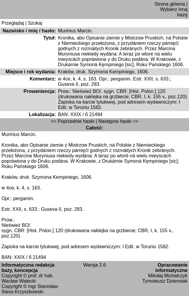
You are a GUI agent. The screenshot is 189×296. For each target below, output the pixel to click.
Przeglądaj (12, 23)
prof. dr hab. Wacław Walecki (27, 278)
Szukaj (35, 23)
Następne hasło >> (118, 121)
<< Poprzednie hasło (72, 121)
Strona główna (169, 4)
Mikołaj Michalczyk (168, 275)
